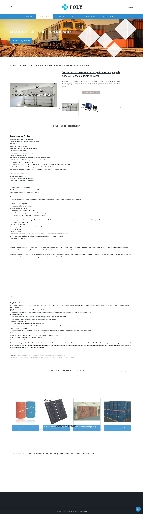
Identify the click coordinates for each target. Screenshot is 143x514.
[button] (11, 7)
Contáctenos (89, 18)
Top (138, 508)
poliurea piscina (43, 345)
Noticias (60, 18)
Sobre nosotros (110, 18)
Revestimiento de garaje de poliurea (21, 343)
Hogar (29, 18)
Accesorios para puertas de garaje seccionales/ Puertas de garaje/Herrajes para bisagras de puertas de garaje (44, 357)
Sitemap (85, 511)
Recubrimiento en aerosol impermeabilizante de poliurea (82, 343)
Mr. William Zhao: (18, 459)
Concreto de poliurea (114, 345)
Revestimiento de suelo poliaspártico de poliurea (92, 345)
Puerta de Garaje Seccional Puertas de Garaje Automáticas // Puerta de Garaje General (40, 355)
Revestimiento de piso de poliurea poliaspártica (62, 345)
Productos (44, 18)
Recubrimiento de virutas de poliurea (26, 345)
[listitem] (71, 107)
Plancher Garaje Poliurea (36, 347)
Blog (74, 18)
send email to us (91, 92)
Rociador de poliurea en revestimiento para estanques (48, 343)
